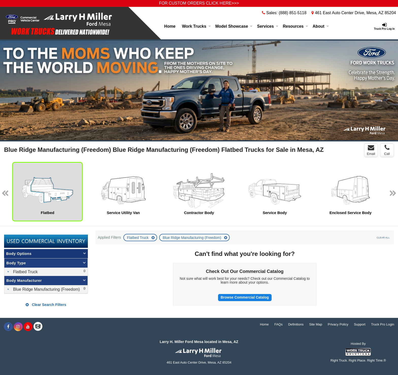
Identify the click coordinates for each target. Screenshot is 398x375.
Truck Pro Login (382, 324)
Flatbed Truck (138, 238)
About (321, 26)
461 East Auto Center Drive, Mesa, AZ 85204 (353, 13)
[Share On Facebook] (8, 327)
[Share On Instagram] (18, 327)
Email (371, 150)
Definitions (296, 324)
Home (169, 26)
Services (267, 26)
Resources (295, 26)
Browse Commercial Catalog (245, 297)
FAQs (278, 324)
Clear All (383, 237)
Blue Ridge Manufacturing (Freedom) (192, 238)
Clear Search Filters (46, 305)
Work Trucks (196, 26)
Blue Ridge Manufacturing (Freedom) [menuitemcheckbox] (46, 289)
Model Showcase (234, 26)
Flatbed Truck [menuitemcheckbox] (25, 272)
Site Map (315, 324)
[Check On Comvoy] (38, 327)
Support (360, 324)
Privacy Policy (338, 324)
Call (387, 150)
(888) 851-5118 (292, 13)
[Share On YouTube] (28, 327)
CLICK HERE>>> (222, 3)
